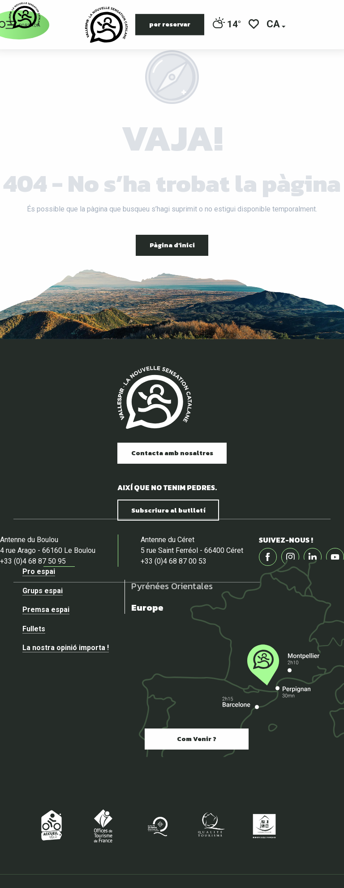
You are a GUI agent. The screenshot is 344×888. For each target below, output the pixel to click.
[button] (274, 24)
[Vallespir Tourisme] (24, 15)
